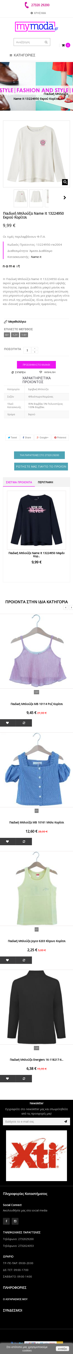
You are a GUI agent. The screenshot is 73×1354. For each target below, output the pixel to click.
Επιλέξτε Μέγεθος (19, 329)
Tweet (12, 437)
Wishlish (49, 372)
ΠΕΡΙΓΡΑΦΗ (45, 482)
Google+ (42, 437)
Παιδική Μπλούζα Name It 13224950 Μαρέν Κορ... (36, 555)
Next (64, 198)
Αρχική (9, 94)
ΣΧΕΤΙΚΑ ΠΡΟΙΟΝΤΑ (19, 482)
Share (27, 437)
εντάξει (62, 1348)
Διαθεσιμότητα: (17, 251)
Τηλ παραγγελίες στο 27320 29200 (39, 455)
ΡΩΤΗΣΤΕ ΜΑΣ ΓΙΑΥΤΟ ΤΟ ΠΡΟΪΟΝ (41, 466)
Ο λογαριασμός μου (15, 1299)
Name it (36, 257)
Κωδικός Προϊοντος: (21, 244)
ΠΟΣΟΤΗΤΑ (12, 349)
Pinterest (60, 437)
